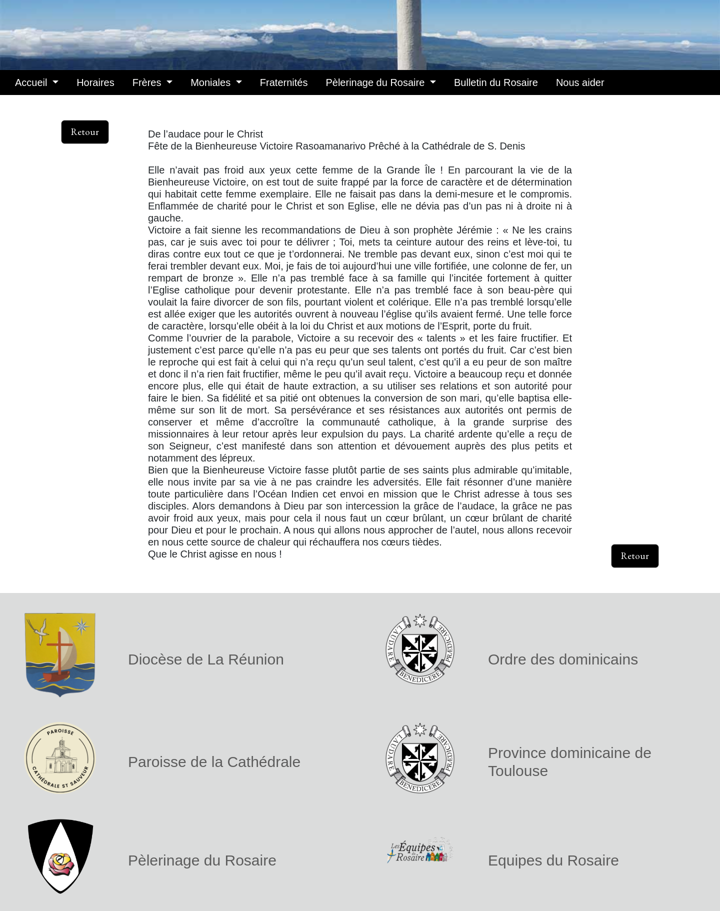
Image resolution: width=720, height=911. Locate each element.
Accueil (32, 82)
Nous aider (580, 82)
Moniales (212, 82)
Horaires (95, 82)
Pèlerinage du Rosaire (376, 82)
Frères (148, 82)
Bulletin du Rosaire (496, 82)
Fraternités (284, 82)
